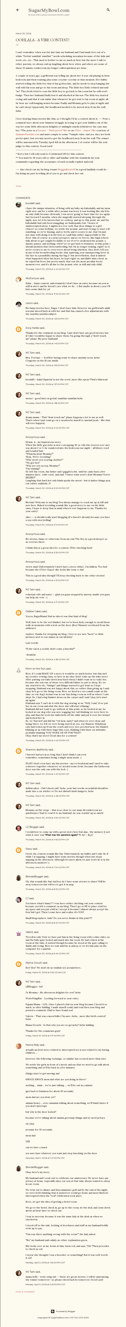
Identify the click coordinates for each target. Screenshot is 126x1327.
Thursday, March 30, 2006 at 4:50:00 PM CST (47, 817)
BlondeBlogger (34, 876)
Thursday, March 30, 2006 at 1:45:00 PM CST (47, 343)
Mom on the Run (35, 668)
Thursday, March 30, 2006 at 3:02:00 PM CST (47, 488)
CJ (27, 898)
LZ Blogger (32, 826)
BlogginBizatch (66, 169)
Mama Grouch (34, 962)
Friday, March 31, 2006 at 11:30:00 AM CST (46, 972)
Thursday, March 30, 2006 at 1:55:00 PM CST (47, 365)
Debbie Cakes (34, 611)
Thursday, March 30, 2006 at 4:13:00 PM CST (47, 580)
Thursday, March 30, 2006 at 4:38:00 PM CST (47, 659)
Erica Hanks (32, 327)
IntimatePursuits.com (27, 134)
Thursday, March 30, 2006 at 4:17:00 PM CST (47, 602)
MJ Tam (30, 352)
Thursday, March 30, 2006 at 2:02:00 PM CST (47, 428)
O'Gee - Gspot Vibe (85, 130)
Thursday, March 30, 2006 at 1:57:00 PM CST (47, 384)
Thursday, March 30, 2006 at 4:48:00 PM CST (48, 796)
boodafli (30, 203)
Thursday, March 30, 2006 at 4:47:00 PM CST (47, 774)
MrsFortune (32, 278)
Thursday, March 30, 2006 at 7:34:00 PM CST (47, 867)
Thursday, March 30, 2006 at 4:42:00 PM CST (47, 740)
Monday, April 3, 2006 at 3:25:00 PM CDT (45, 1284)
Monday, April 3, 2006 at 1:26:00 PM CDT (45, 1262)
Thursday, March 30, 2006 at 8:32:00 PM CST (47, 889)
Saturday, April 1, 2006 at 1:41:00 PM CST (45, 1158)
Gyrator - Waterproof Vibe (52, 130)
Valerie (29, 932)
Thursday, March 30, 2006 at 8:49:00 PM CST (47, 953)
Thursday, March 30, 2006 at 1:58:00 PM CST (47, 403)
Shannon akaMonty (37, 749)
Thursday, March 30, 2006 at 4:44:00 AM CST (48, 269)
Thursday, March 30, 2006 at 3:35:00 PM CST (47, 552)
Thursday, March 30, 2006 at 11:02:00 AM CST (48, 294)
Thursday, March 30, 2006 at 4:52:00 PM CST (47, 839)
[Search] (108, 9)
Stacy (29, 848)
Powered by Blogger (63, 1311)
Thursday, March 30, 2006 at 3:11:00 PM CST (47, 525)
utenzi (29, 303)
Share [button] (18, 186)
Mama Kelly (32, 1044)
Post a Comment (25, 1292)
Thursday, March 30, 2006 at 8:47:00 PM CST (47, 923)
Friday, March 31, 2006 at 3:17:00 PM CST (45, 1035)
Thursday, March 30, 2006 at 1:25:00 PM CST (47, 318)
